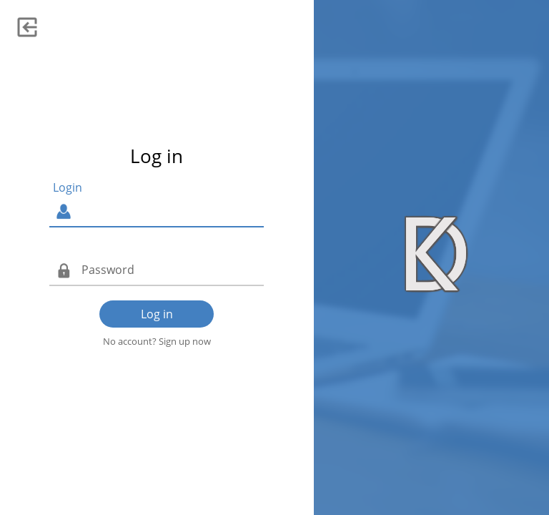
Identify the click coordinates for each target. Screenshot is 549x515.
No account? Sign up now (157, 341)
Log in (157, 314)
